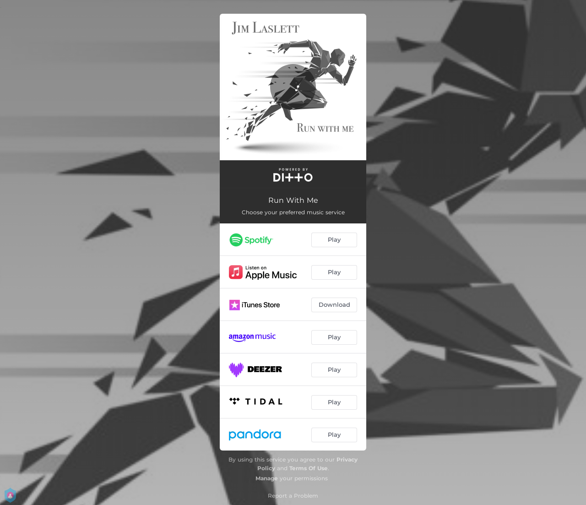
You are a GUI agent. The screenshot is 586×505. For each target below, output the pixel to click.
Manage (266, 478)
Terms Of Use (308, 468)
